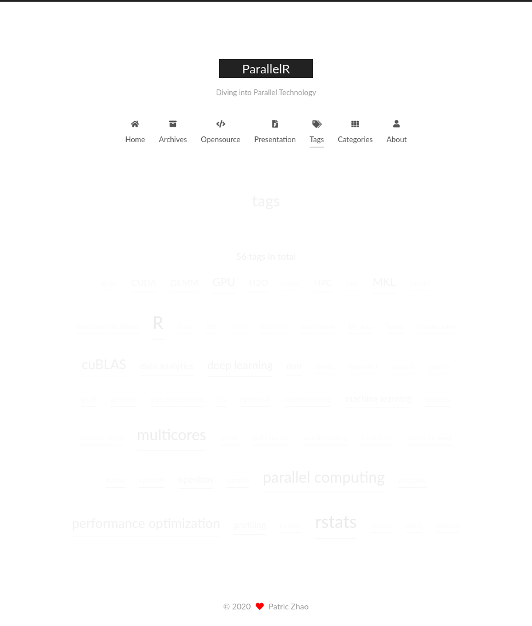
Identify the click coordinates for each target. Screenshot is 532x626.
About (396, 130)
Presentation (275, 130)
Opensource (220, 130)
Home (135, 130)
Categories (355, 130)
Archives (173, 130)
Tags (317, 130)
